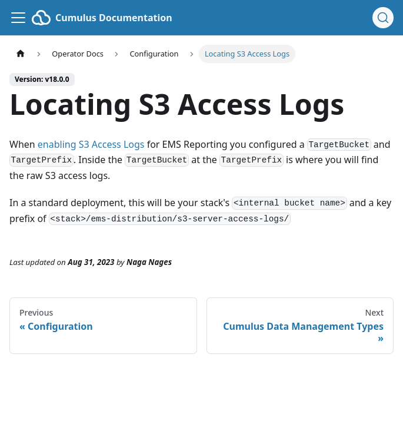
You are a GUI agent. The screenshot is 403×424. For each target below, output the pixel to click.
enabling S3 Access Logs (91, 144)
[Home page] (20, 54)
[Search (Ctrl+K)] (383, 17)
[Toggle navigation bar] (18, 17)
